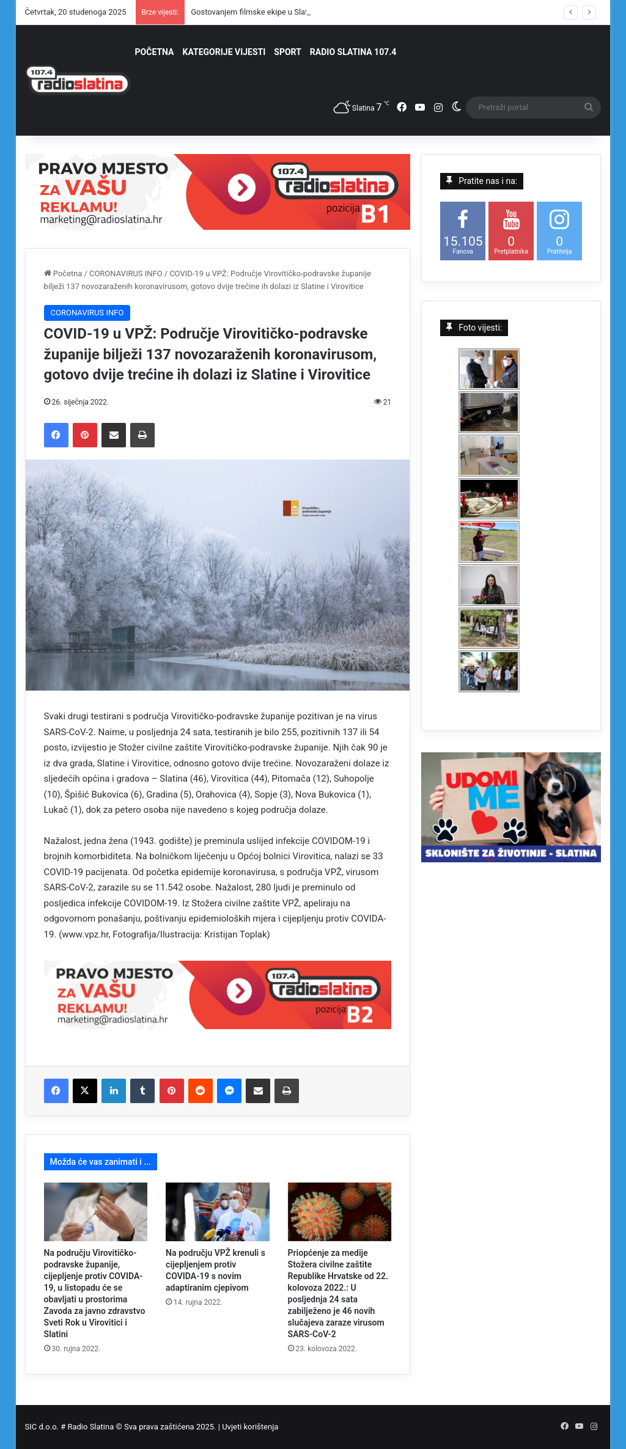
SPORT (287, 52)
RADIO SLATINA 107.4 (353, 52)
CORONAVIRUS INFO (126, 273)
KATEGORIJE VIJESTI (224, 52)
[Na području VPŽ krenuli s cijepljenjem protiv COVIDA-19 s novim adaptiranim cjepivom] (218, 1212)
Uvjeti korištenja (250, 1426)
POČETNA (154, 52)
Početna (63, 273)
